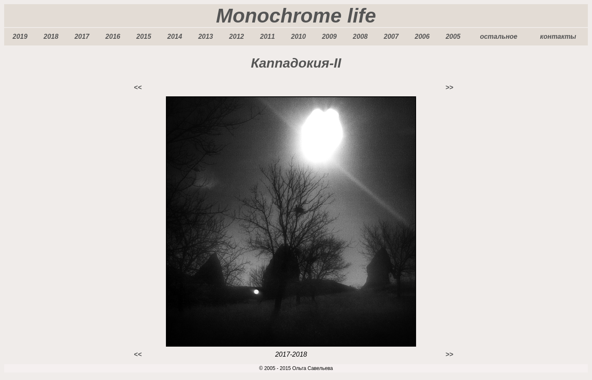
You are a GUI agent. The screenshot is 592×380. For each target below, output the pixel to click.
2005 (453, 36)
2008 (360, 36)
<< (138, 87)
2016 (112, 36)
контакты (558, 36)
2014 (174, 36)
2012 (236, 36)
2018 (50, 36)
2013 (205, 36)
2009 (329, 36)
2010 (298, 36)
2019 (20, 36)
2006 (422, 36)
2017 (82, 36)
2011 (267, 36)
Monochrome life (296, 16)
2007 (391, 36)
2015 (143, 36)
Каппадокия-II (296, 62)
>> (449, 87)
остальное (498, 36)
